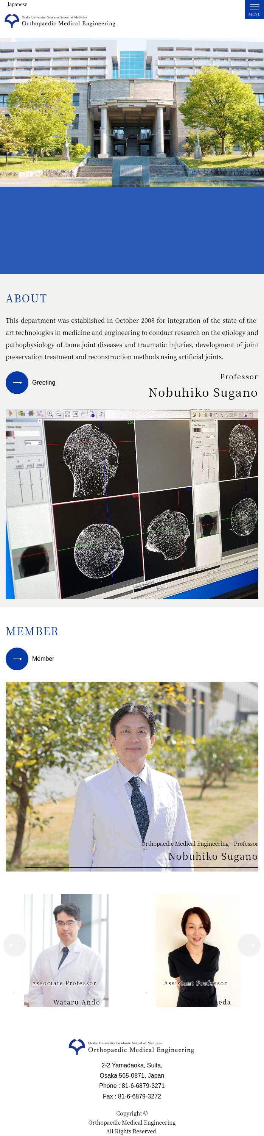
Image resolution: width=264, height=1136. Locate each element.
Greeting (43, 382)
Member (43, 659)
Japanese (17, 4)
